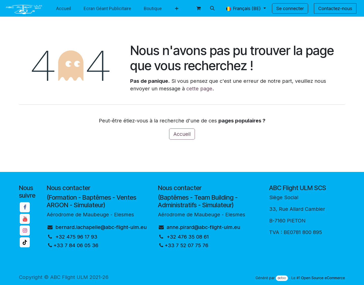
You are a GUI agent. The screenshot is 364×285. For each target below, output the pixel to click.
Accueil (182, 134)
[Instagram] (25, 230)
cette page (199, 89)
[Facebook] (25, 207)
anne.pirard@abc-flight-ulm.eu (203, 227)
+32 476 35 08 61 (188, 237)
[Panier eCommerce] (198, 8)
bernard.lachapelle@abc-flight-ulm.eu (101, 227)
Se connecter (290, 8)
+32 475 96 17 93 (76, 237)
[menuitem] (63, 8)
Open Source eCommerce (323, 278)
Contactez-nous (335, 8)
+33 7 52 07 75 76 (186, 245)
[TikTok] (25, 242)
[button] (212, 8)
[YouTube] (25, 219)
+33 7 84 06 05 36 (75, 245)
